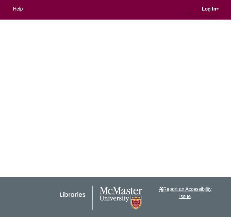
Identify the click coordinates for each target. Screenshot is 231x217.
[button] (186, 9)
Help (18, 8)
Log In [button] (209, 8)
